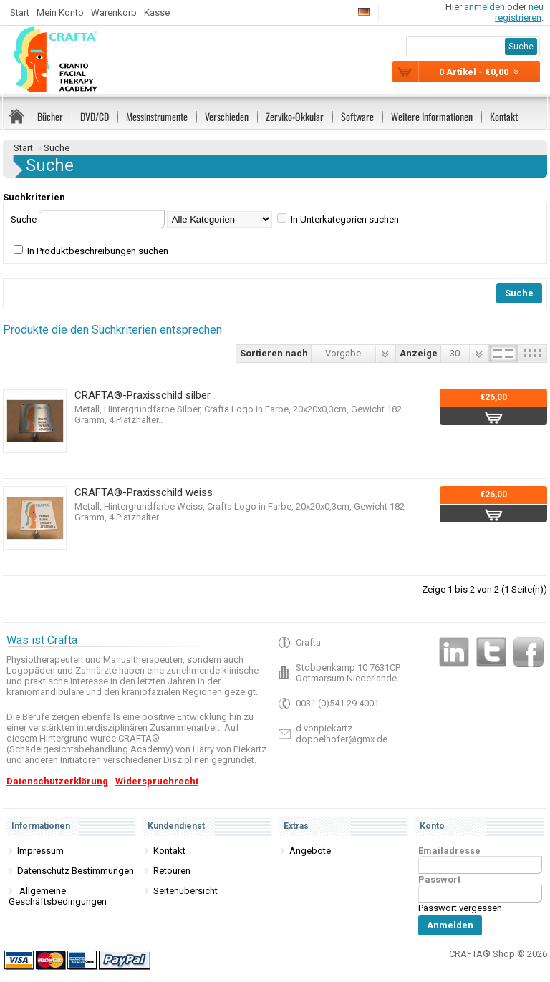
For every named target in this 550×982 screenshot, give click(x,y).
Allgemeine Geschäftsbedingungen (58, 896)
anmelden (484, 6)
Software (357, 116)
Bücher (50, 116)
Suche (56, 147)
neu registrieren (519, 12)
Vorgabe (343, 353)
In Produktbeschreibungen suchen (97, 250)
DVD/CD (94, 116)
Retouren (171, 870)
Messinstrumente (157, 116)
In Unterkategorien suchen (345, 219)
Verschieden (227, 116)
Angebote (310, 850)
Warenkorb (114, 12)
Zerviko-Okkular (295, 116)
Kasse (157, 12)
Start (19, 12)
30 (455, 353)
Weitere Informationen (432, 116)
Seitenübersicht (185, 890)
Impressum (40, 850)
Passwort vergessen (460, 908)
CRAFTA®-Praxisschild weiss (143, 492)
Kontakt (504, 116)
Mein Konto (60, 12)
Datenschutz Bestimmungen (75, 870)
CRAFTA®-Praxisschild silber (142, 395)
